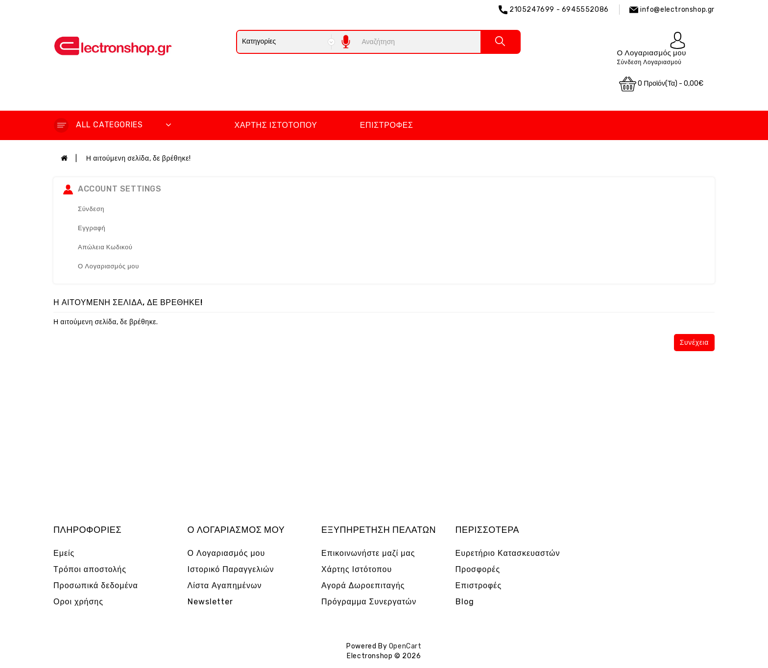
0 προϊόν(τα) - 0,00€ (661, 84)
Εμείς (63, 553)
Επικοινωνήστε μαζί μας (368, 553)
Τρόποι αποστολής (89, 569)
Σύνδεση (91, 209)
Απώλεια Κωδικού (105, 247)
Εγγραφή (91, 228)
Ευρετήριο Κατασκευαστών (508, 553)
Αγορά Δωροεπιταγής (363, 585)
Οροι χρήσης (78, 601)
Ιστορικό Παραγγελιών (231, 569)
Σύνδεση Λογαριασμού (649, 62)
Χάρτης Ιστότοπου (275, 125)
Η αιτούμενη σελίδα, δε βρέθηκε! (138, 158)
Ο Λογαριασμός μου (108, 266)
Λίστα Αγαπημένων (225, 585)
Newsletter (210, 601)
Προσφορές (478, 569)
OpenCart (405, 646)
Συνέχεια (694, 342)
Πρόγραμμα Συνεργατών (368, 601)
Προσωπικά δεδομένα (95, 585)
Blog (465, 601)
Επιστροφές (386, 125)
